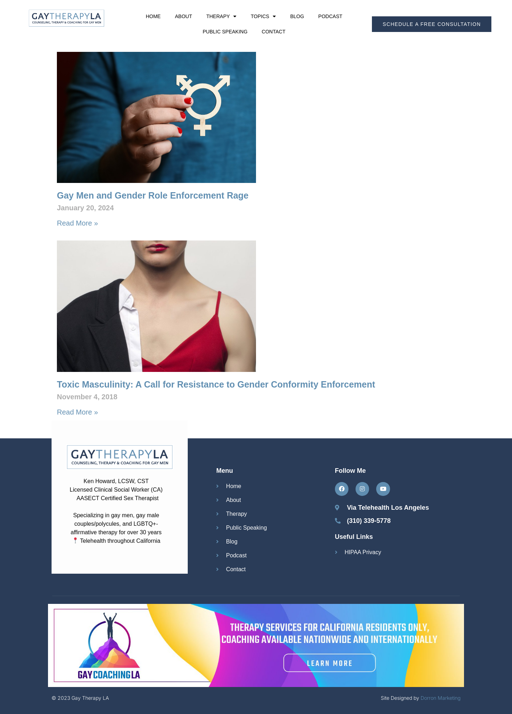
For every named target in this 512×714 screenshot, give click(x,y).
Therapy (221, 16)
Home (153, 16)
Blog (297, 16)
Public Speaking (225, 31)
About (183, 16)
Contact (274, 31)
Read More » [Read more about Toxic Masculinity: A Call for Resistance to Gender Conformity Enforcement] (77, 412)
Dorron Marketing (440, 698)
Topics (263, 16)
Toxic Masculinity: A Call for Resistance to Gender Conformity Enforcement (216, 384)
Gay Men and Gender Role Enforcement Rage (153, 195)
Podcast (330, 16)
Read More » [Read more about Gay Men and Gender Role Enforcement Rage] (77, 223)
